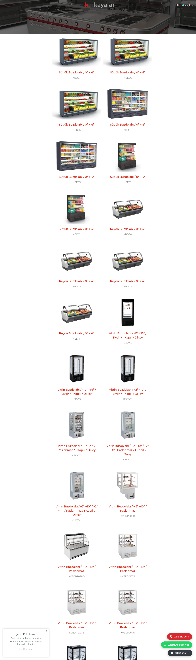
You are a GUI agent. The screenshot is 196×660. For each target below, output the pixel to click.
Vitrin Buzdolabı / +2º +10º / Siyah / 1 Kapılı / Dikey (119, 270)
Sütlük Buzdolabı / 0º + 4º (74, 69)
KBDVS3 (165, 224)
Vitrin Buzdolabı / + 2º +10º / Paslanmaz (165, 327)
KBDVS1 (119, 277)
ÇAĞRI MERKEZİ (66, 592)
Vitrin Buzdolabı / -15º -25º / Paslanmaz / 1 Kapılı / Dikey (165, 272)
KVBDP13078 (119, 391)
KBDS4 (74, 122)
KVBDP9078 (74, 443)
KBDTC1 (119, 557)
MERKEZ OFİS (16, 592)
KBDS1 (74, 171)
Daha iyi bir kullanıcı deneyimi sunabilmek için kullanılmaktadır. (26, 641)
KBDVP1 (119, 338)
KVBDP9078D (74, 391)
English (189, 5)
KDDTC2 (119, 500)
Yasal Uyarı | (153, 641)
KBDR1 (119, 220)
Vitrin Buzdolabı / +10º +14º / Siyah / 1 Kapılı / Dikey (74, 270)
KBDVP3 (165, 281)
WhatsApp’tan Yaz (176, 644)
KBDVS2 (74, 277)
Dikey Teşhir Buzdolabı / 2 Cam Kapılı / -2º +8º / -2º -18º (119, 491)
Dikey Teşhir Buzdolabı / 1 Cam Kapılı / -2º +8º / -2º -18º (74, 548)
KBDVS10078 (165, 443)
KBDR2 (74, 220)
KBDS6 (120, 74)
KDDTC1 (74, 557)
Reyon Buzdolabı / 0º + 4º (119, 166)
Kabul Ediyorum (26, 649)
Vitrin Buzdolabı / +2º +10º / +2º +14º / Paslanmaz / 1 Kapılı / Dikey (73, 329)
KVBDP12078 (165, 391)
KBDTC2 (165, 500)
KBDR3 (165, 171)
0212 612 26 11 (179, 636)
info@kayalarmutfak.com (16, 603)
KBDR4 (119, 171)
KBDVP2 (74, 338)
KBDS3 (119, 122)
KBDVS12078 (119, 443)
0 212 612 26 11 (65, 601)
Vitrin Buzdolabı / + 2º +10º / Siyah (120, 436)
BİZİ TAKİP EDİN (114, 592)
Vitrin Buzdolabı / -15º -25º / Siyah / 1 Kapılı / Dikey (165, 217)
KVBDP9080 (165, 334)
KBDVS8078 (74, 496)
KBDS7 (74, 74)
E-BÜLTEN (157, 592)
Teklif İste (178, 652)
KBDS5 (165, 74)
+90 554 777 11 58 (22, 614)
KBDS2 (165, 122)
